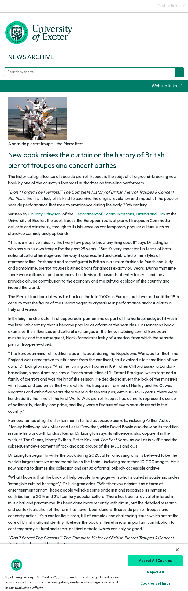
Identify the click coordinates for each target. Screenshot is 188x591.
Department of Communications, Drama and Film (119, 214)
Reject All (155, 572)
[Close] (177, 549)
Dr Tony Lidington (44, 214)
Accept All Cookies (155, 560)
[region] (94, 567)
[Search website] (90, 71)
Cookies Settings (155, 583)
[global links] (171, 6)
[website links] (167, 86)
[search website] (179, 72)
